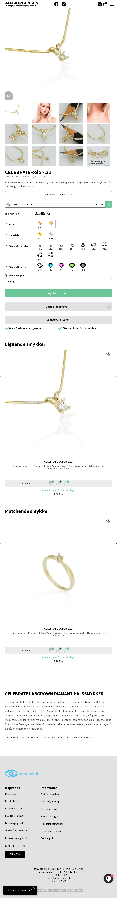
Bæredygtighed (14, 823)
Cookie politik (49, 838)
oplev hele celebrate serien (58, 194)
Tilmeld (15, 854)
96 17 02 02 (61, 875)
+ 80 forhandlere (50, 793)
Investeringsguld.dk (16, 838)
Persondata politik (51, 831)
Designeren (11, 793)
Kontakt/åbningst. (51, 801)
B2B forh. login (49, 816)
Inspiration (11, 801)
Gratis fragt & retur (16, 830)
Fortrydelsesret (50, 809)
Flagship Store (13, 808)
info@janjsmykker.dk (58, 878)
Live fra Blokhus (14, 815)
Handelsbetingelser (52, 823)
